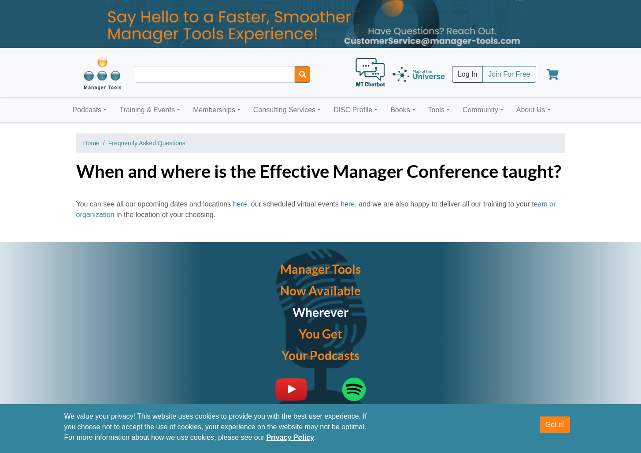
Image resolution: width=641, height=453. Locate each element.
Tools (436, 110)
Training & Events (147, 110)
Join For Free (509, 74)
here (240, 204)
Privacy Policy (290, 437)
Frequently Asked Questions (146, 143)
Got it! (554, 424)
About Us (530, 110)
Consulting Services (284, 110)
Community (480, 110)
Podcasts (87, 110)
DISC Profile (352, 110)
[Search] (302, 74)
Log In (467, 74)
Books (400, 110)
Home (91, 143)
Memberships (214, 110)
